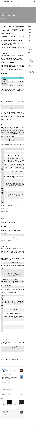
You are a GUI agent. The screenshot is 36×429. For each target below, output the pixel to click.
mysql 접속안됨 (32, 92)
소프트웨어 (4, 412)
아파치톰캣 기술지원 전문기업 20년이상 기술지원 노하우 (9, 376)
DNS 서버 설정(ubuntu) (5, 394)
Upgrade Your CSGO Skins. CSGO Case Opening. (8, 371)
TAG (30, 5)
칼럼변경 (29, 103)
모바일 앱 (29, 38)
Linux (32, 88)
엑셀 (28, 87)
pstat (31, 96)
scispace (33, 99)
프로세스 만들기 (30, 98)
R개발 (31, 94)
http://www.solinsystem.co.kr (6, 374)
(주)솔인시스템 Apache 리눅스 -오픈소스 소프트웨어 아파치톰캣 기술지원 (9, 378)
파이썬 (31, 97)
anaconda (32, 102)
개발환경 (18, 5)
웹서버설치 (29, 102)
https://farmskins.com (5, 367)
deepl (28, 93)
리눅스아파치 (29, 88)
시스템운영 (25, 5)
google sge (31, 87)
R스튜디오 (29, 96)
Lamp (28, 86)
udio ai (29, 92)
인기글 (31, 79)
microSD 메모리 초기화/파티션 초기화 (7, 390)
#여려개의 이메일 (32, 93)
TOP (34, 427)
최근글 (29, 79)
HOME (2, 5)
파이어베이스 (31, 86)
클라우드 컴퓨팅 (12, 5)
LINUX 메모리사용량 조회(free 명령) (7, 389)
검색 (32, 2)
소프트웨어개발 (30, 34)
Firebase (29, 94)
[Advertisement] (31, 58)
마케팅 (29, 35)
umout (29, 91)
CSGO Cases (4, 369)
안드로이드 (31, 91)
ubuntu (33, 97)
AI (6, 5)
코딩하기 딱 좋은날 (6, 1)
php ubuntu (29, 100)
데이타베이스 (29, 37)
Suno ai (33, 100)
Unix (31, 103)
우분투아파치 (29, 99)
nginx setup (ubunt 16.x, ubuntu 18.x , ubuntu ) (9, 393)
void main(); (30, 26)
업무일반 (29, 40)
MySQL (29, 97)
